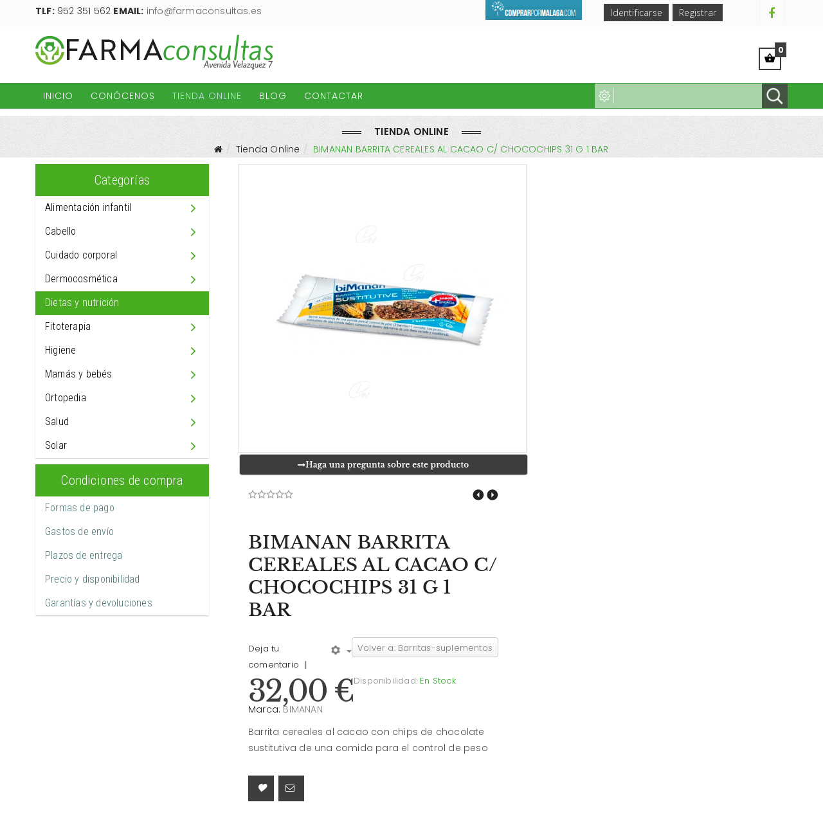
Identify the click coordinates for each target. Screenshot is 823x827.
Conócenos (123, 95)
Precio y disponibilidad (92, 579)
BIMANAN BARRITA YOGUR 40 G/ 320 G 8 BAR (478, 494)
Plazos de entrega (83, 555)
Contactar (333, 95)
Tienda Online (207, 95)
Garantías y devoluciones (98, 603)
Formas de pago (79, 508)
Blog (273, 95)
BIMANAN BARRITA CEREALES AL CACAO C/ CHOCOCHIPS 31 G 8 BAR (492, 494)
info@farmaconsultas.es (204, 11)
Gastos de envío (79, 531)
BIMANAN (302, 709)
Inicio (58, 95)
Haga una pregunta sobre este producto (383, 464)
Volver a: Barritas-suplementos (425, 648)
